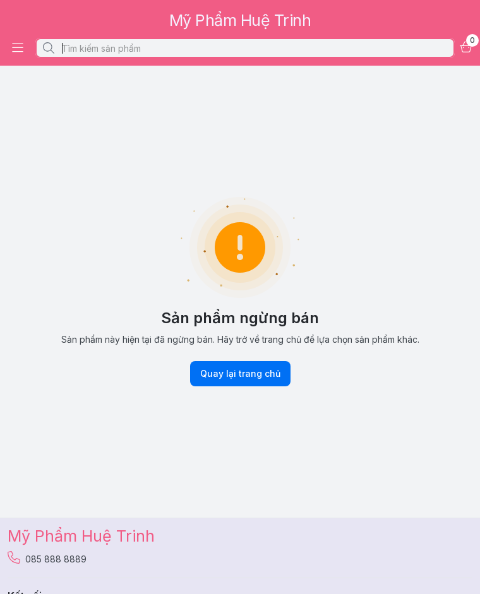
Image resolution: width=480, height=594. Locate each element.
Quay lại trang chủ (240, 373)
